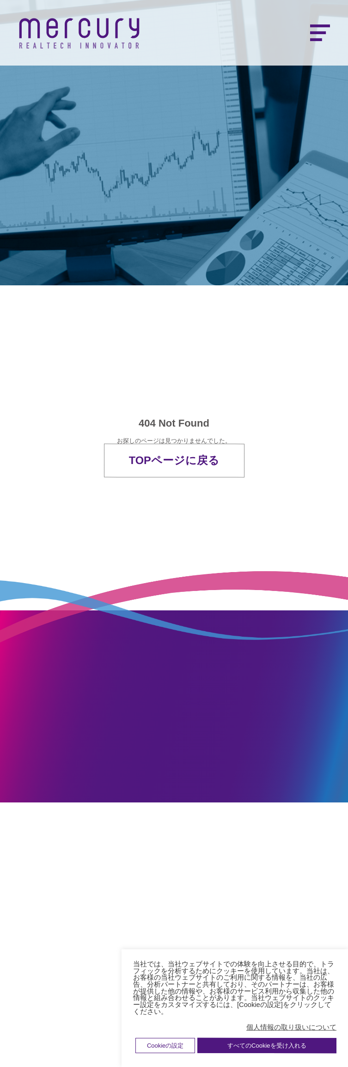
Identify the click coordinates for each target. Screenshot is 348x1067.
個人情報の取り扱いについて (291, 1027)
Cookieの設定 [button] (165, 1045)
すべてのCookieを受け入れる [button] (266, 1045)
